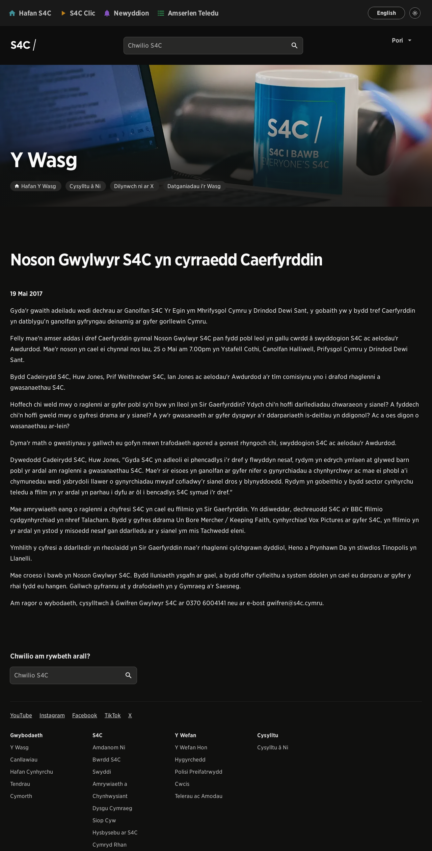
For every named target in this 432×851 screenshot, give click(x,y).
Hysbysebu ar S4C (115, 832)
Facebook (84, 715)
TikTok (113, 715)
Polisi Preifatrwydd (198, 772)
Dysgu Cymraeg (112, 808)
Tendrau (20, 784)
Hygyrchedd (190, 759)
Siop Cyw (104, 820)
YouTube (21, 715)
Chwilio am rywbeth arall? (50, 656)
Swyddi (101, 772)
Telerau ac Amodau (198, 796)
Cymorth (21, 796)
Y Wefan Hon (191, 747)
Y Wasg (19, 747)
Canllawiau (23, 759)
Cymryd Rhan (109, 845)
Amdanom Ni (108, 747)
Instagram (52, 715)
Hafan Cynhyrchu (31, 772)
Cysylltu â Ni (272, 747)
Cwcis (182, 784)
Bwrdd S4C (106, 759)
